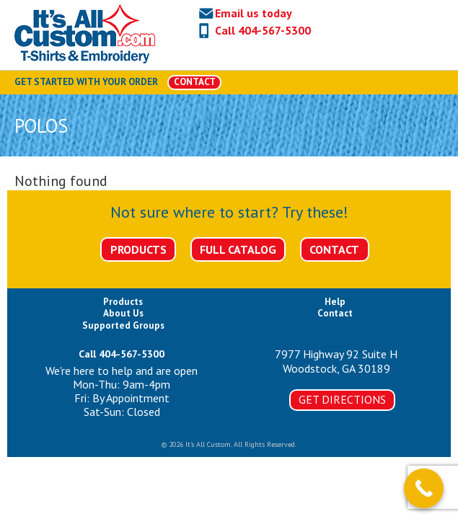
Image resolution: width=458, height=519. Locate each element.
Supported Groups (123, 325)
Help (335, 302)
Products (138, 249)
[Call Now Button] (424, 488)
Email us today (253, 13)
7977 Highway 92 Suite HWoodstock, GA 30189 (336, 361)
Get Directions (342, 399)
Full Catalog (238, 249)
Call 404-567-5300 (263, 30)
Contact (334, 249)
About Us (123, 313)
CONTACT (195, 82)
